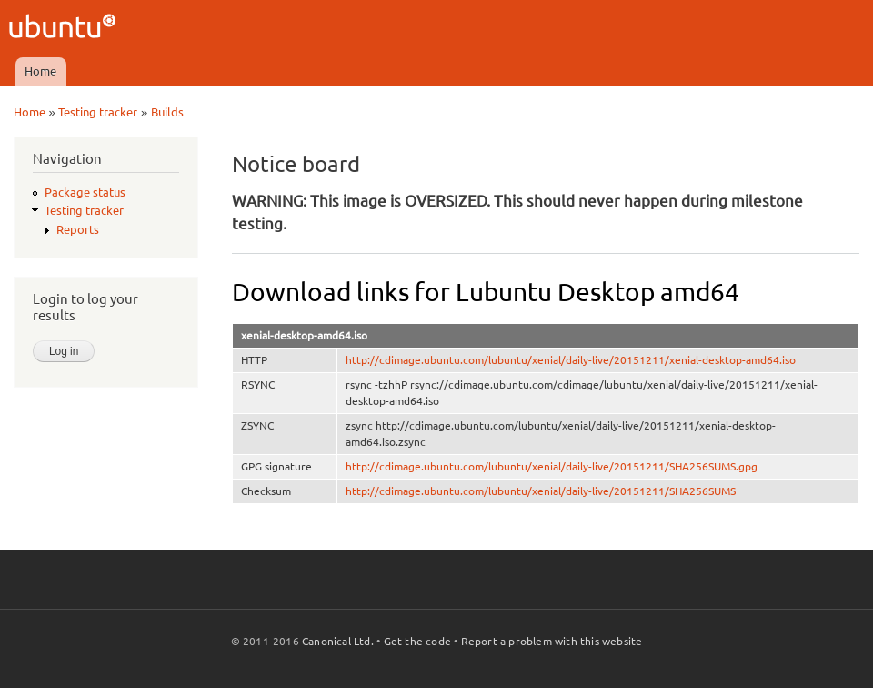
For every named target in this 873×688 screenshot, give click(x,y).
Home (40, 71)
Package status (85, 192)
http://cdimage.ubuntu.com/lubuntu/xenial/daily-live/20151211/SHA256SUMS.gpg (552, 466)
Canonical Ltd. (338, 641)
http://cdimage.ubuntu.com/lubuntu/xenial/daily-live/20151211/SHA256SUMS (541, 491)
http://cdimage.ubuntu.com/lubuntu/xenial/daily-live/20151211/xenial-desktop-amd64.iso (571, 360)
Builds (167, 112)
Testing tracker (97, 112)
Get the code (417, 641)
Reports (77, 229)
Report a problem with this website (552, 641)
